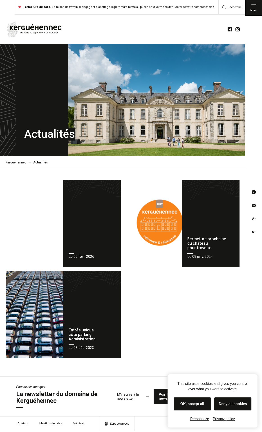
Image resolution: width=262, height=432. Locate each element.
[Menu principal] (253, 8)
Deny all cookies (233, 404)
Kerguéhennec (16, 162)
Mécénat (81, 425)
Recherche (232, 7)
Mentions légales (52, 425)
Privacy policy (224, 419)
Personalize (199, 419)
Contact (23, 425)
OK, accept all (192, 404)
